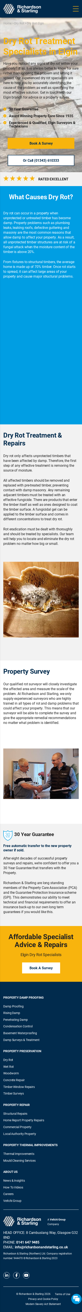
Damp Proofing (13, 1006)
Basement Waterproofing (20, 1033)
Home (7, 23)
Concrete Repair (14, 1080)
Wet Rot (8, 1066)
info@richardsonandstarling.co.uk (41, 1247)
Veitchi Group (12, 1201)
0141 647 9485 (27, 1242)
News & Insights (14, 1180)
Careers (8, 1194)
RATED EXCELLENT (53, 179)
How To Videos (13, 1187)
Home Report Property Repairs (23, 1120)
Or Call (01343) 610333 (41, 160)
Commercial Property (17, 1127)
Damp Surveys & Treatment (21, 1040)
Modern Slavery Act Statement (43, 1304)
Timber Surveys (13, 1093)
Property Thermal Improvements (30, 1145)
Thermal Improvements (18, 1154)
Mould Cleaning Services (19, 1160)
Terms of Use (62, 1294)
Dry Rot (19, 23)
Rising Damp (11, 1013)
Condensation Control (18, 1026)
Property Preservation (22, 1051)
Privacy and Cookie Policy (43, 1299)
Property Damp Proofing (23, 997)
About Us (10, 1172)
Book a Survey (41, 143)
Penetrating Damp (15, 1020)
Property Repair (16, 1105)
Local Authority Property (19, 1134)
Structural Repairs (15, 1113)
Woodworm (11, 1073)
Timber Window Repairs (19, 1087)
